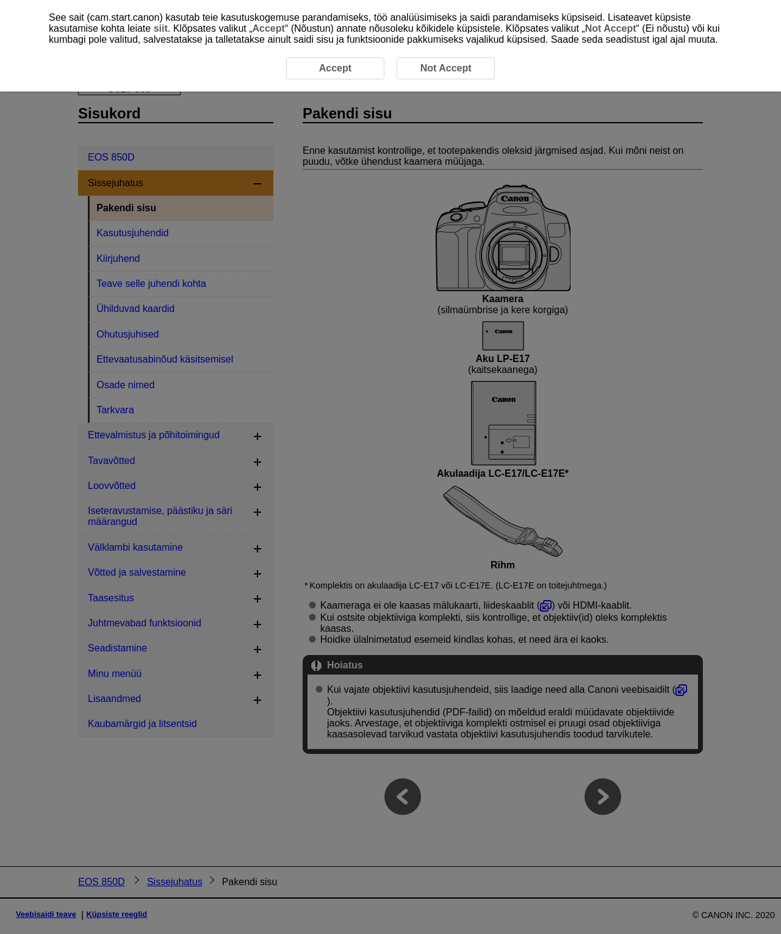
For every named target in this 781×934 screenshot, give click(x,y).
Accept (269, 28)
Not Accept (610, 28)
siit (161, 28)
